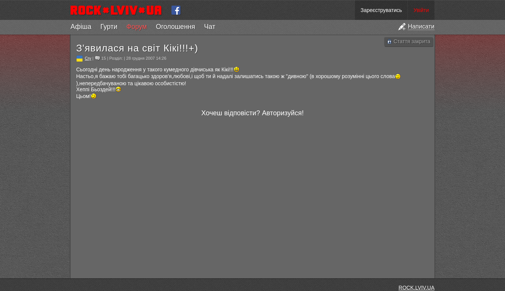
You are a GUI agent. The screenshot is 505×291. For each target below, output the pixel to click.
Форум (136, 26)
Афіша (81, 26)
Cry (88, 58)
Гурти (108, 26)
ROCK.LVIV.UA (416, 288)
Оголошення (175, 26)
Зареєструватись (381, 10)
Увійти (421, 10)
